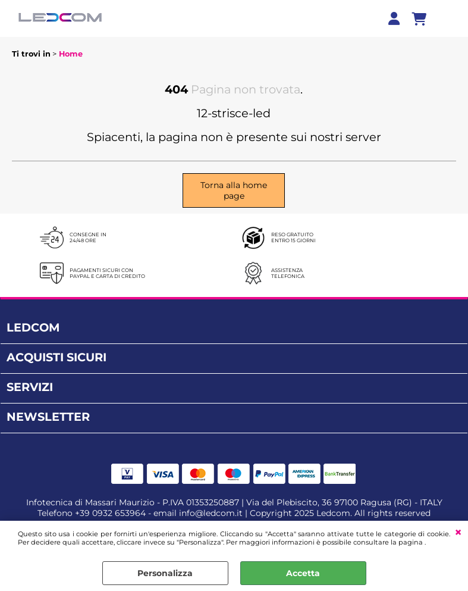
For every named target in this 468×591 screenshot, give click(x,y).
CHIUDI (458, 533)
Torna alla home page (233, 190)
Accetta (303, 573)
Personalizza (165, 573)
